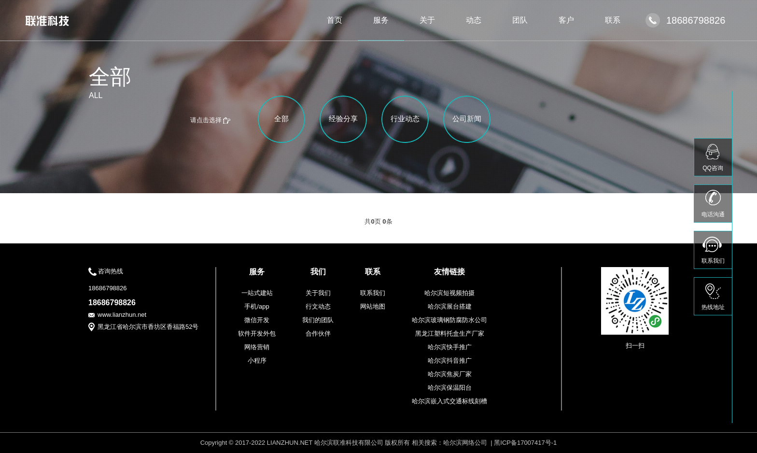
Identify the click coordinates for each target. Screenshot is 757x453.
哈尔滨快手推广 (450, 347)
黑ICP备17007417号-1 (525, 442)
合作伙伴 (318, 333)
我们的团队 (318, 320)
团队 (520, 20)
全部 (281, 118)
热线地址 (713, 307)
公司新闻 (466, 118)
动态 (473, 20)
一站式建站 (257, 293)
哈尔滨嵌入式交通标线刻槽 (449, 401)
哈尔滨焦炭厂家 (450, 374)
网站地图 (372, 306)
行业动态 (405, 118)
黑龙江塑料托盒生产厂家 (449, 333)
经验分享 (343, 118)
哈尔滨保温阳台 (450, 387)
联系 (612, 20)
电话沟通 (713, 214)
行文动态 (318, 306)
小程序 (257, 360)
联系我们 (372, 293)
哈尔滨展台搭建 (450, 306)
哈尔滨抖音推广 (450, 360)
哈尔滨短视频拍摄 (449, 293)
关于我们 (318, 293)
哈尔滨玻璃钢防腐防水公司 (449, 320)
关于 (427, 20)
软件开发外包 (257, 333)
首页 (334, 20)
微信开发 (256, 320)
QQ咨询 (712, 168)
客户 (566, 20)
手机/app (256, 306)
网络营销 (256, 347)
